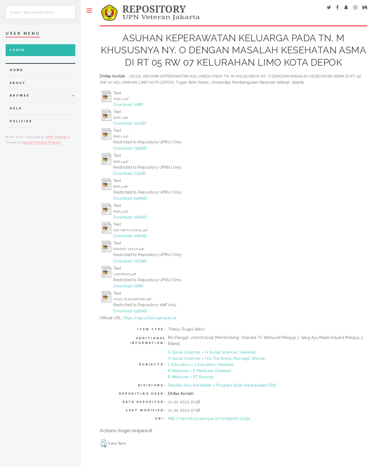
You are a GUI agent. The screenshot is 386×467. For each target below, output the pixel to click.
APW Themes (56, 137)
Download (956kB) (130, 311)
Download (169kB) (130, 217)
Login (17, 50)
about (18, 83)
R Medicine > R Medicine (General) (200, 371)
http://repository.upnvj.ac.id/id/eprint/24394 (209, 418)
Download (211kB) (129, 123)
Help (16, 108)
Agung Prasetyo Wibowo (41, 142)
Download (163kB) (130, 261)
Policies (21, 121)
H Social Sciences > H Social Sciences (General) (212, 352)
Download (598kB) (130, 198)
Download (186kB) (130, 236)
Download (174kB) (129, 173)
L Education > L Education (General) (201, 364)
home (16, 70)
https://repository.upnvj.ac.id (149, 318)
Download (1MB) (128, 104)
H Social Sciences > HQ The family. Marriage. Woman (217, 358)
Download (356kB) (130, 148)
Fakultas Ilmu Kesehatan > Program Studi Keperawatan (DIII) (222, 385)
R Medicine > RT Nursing (191, 377)
